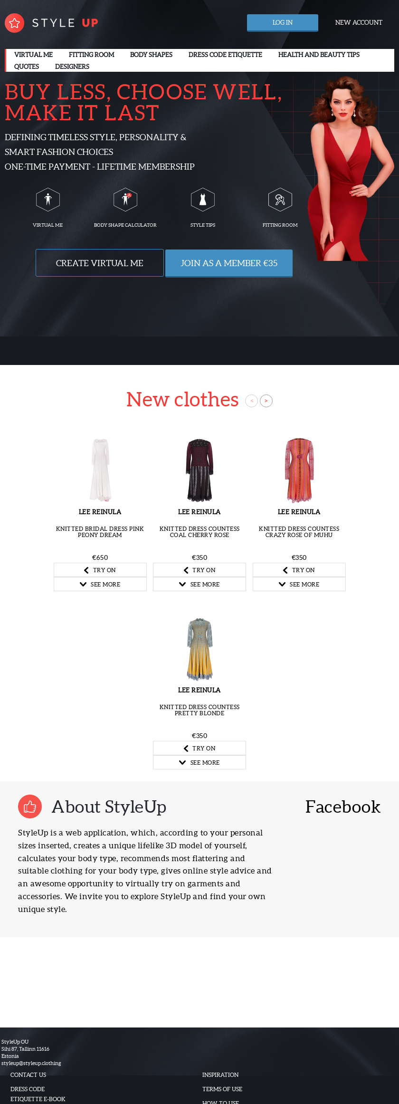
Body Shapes (151, 54)
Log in (283, 22)
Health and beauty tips (319, 54)
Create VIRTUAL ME (99, 263)
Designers (72, 66)
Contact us (28, 1075)
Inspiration (220, 1075)
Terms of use (222, 1089)
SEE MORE (100, 584)
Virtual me (33, 54)
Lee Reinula (100, 512)
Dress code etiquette (225, 54)
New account (358, 22)
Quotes (26, 66)
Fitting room (91, 54)
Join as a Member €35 (228, 263)
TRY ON (100, 570)
